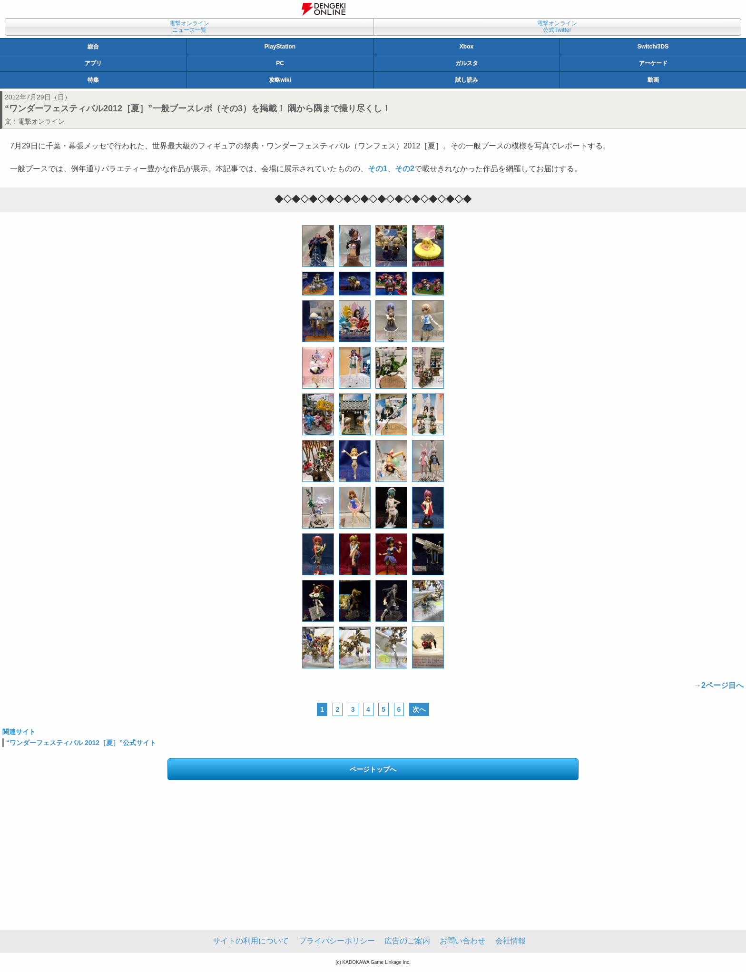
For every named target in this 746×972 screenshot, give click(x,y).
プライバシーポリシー (337, 941)
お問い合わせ (462, 941)
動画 (653, 80)
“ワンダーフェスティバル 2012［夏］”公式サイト (81, 742)
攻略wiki (280, 80)
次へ (419, 709)
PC (280, 63)
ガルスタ (466, 63)
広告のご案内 (407, 941)
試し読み (466, 80)
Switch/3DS (653, 46)
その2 (404, 169)
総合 (93, 46)
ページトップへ (373, 769)
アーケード (653, 63)
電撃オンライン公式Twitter (557, 26)
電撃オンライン (41, 121)
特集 (93, 80)
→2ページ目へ (719, 685)
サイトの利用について (251, 941)
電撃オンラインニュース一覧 (189, 26)
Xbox (466, 46)
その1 (377, 169)
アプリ (93, 63)
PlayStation (280, 46)
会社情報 (510, 941)
